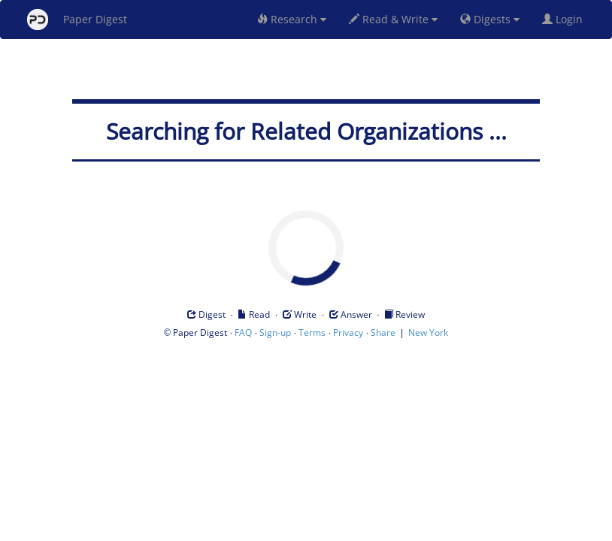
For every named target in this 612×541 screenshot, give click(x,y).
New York (428, 332)
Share (383, 332)
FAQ (243, 332)
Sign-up (275, 332)
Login (565, 19)
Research (291, 19)
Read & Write (393, 19)
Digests (490, 19)
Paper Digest (77, 19)
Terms (312, 332)
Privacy (348, 332)
